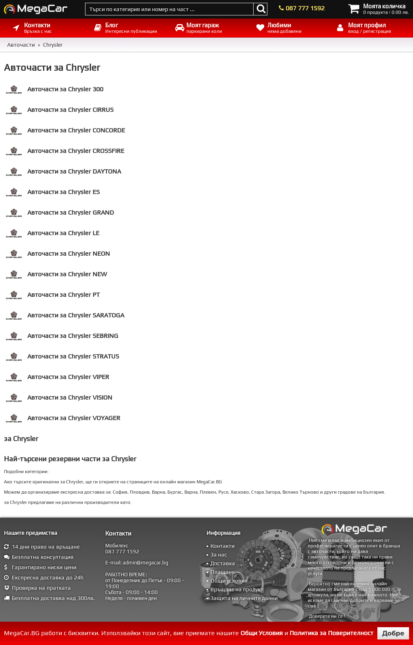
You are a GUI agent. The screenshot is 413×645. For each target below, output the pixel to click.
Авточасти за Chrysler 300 (54, 89)
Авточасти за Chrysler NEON (58, 254)
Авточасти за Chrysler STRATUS (62, 356)
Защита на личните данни (244, 598)
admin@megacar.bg (145, 563)
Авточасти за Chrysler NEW (56, 274)
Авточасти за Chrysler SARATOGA (65, 315)
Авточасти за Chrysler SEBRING (62, 336)
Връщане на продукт (236, 589)
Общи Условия (262, 633)
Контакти (222, 546)
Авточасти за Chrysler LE (52, 233)
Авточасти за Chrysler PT (53, 295)
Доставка (222, 563)
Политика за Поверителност (331, 633)
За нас (218, 554)
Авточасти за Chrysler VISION (59, 397)
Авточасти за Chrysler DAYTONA (63, 171)
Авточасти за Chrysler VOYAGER (63, 418)
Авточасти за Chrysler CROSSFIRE (65, 151)
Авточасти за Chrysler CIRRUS (60, 110)
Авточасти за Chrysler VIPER (57, 377)
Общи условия (229, 580)
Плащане (222, 572)
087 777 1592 (305, 8)
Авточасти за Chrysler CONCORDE (65, 130)
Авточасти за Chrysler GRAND (60, 213)
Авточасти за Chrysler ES (53, 192)
